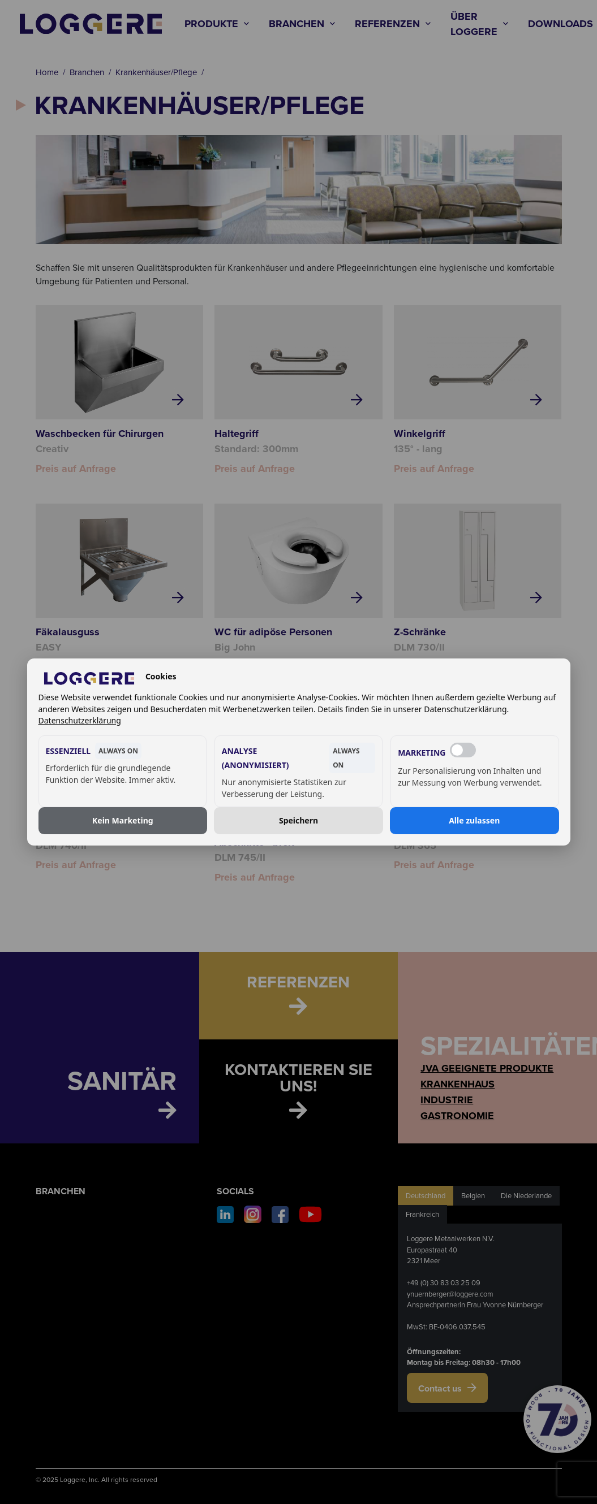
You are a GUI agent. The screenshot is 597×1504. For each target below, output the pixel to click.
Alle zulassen (474, 820)
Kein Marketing (122, 820)
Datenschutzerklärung (79, 720)
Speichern (298, 820)
